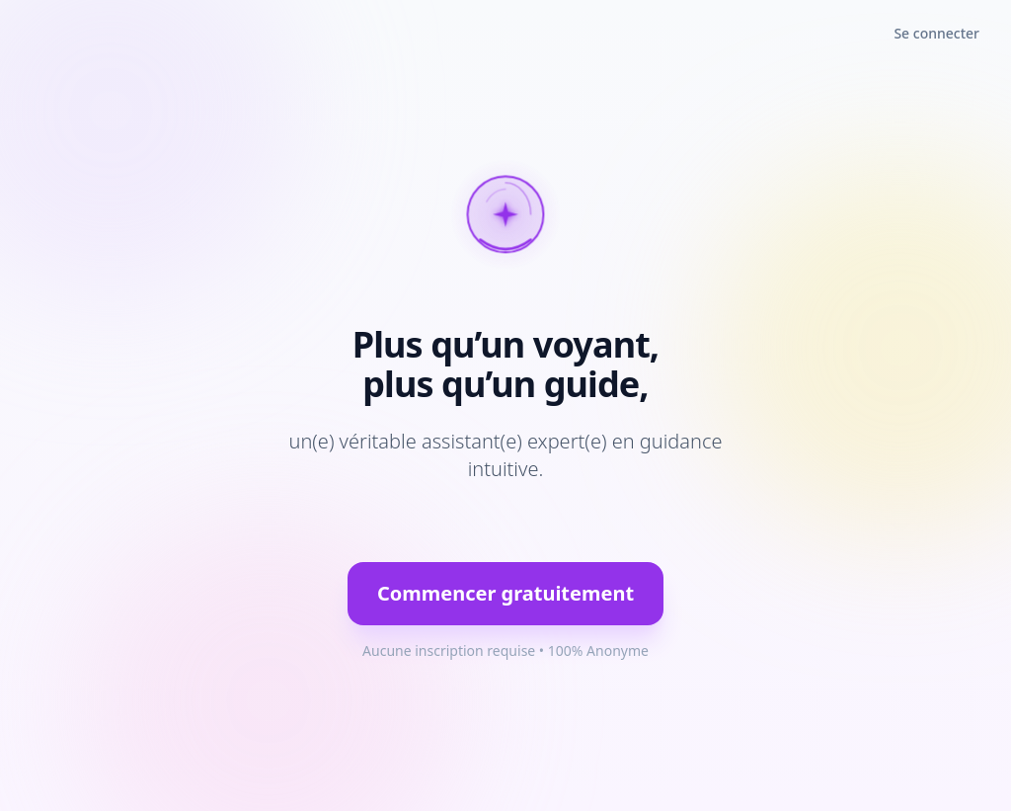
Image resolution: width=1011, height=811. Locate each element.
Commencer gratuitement (505, 593)
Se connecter (936, 33)
